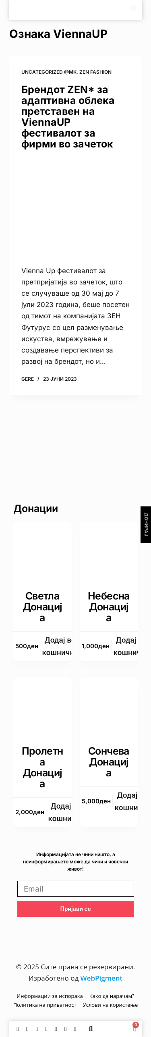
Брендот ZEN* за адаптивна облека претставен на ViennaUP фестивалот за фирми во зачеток (68, 116)
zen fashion (95, 72)
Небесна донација (109, 607)
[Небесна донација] (109, 551)
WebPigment (102, 978)
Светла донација (42, 607)
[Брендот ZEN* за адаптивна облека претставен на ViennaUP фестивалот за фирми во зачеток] (75, 207)
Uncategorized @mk (49, 72)
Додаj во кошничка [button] (60, 646)
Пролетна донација (42, 767)
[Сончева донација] (109, 706)
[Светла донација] (42, 551)
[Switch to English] (114, 9)
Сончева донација (108, 762)
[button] (90, 1028)
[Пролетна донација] (42, 706)
